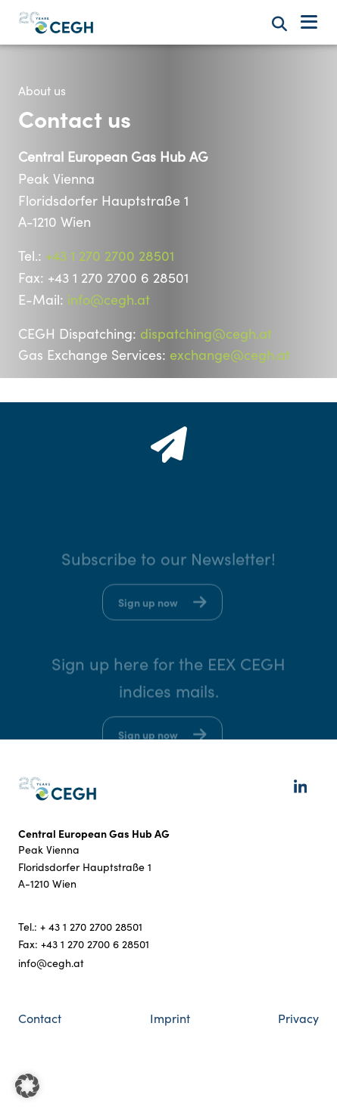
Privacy (298, 1018)
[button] (27, 1086)
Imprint (170, 1018)
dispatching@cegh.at (206, 333)
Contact (39, 1018)
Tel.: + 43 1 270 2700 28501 (80, 926)
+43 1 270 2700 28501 (109, 255)
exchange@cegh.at (230, 355)
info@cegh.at (108, 299)
